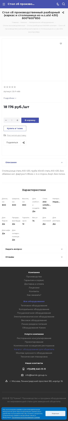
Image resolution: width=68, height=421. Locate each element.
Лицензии (34, 287)
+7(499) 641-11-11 (36, 369)
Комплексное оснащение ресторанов (34, 345)
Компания (34, 272)
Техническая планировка (34, 356)
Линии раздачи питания (34, 324)
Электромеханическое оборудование (34, 316)
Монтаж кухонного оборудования (34, 353)
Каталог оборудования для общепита (34, 349)
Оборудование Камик (34, 327)
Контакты (34, 291)
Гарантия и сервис (34, 280)
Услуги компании (34, 334)
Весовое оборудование (34, 320)
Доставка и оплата (34, 284)
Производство (34, 276)
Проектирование (34, 342)
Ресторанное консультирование (34, 338)
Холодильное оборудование (34, 309)
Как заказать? (34, 295)
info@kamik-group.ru (36, 375)
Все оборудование (34, 301)
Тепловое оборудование (34, 305)
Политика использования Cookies (26, 417)
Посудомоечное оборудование (34, 313)
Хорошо (55, 413)
